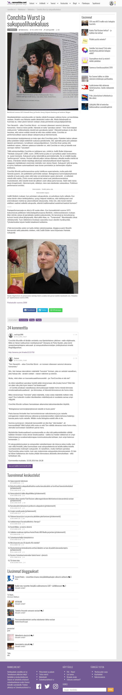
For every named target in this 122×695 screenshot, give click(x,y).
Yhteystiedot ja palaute (46, 671)
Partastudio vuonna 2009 (17, 303)
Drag (32, 320)
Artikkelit (42, 3)
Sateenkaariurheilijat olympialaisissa (22, 537)
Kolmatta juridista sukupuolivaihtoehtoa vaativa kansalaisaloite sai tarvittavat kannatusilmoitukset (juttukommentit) (41, 487)
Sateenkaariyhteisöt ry (46, 679)
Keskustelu (64, 3)
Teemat (53, 3)
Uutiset (31, 3)
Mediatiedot (43, 677)
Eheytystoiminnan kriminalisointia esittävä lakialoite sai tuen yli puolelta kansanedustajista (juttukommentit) (39, 549)
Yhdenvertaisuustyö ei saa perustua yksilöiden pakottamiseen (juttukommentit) (35, 516)
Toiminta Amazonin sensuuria (29, 610)
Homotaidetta (24, 644)
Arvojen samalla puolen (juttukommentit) (23, 511)
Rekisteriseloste (100, 677)
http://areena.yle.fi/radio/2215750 (21, 352)
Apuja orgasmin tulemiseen (19, 481)
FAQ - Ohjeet (71, 671)
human (16, 358)
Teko (9, 653)
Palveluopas (86, 3)
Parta (38, 320)
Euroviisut (23, 320)
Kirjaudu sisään (72, 677)
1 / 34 (75, 334)
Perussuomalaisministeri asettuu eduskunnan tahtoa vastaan (35, 619)
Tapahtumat (96, 3)
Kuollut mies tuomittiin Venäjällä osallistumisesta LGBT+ (40, 585)
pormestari (10, 628)
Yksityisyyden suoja (101, 671)
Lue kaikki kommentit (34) (20, 466)
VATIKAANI (18, 601)
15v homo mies (15, 560)
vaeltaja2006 (18, 334)
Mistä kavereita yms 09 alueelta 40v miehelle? (25, 542)
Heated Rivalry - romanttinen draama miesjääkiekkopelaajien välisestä (43, 576)
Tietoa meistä (43, 674)
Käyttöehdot (98, 674)
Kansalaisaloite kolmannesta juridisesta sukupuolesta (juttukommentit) (33, 506)
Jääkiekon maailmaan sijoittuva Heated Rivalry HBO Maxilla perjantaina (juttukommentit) (37, 532)
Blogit (75, 3)
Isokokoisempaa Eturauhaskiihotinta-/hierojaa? (25, 521)
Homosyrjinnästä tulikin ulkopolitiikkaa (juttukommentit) (27, 493)
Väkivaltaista (24, 635)
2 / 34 (75, 358)
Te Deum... (10, 594)
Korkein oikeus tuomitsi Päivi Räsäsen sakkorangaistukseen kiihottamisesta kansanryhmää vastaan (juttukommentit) (42, 499)
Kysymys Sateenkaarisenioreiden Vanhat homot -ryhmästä (28, 555)
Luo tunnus (70, 674)
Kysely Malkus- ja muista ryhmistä (21, 527)
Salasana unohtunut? (74, 679)
